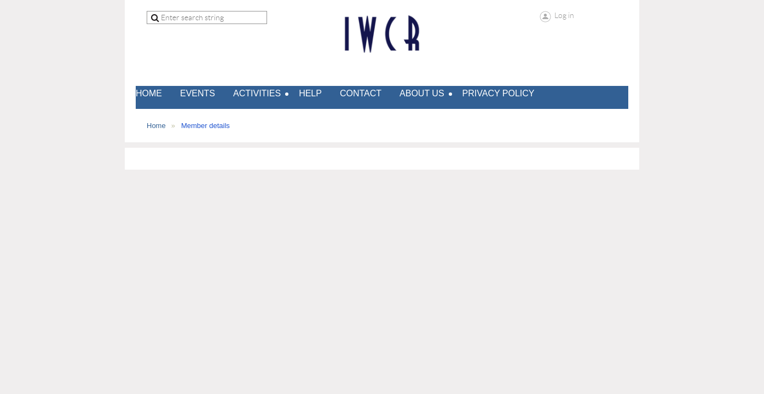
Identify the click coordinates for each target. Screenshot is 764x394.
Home (156, 125)
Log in (564, 15)
